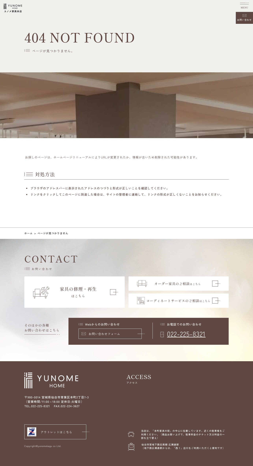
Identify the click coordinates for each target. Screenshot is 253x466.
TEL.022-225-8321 (37, 406)
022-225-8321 (186, 333)
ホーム (28, 233)
